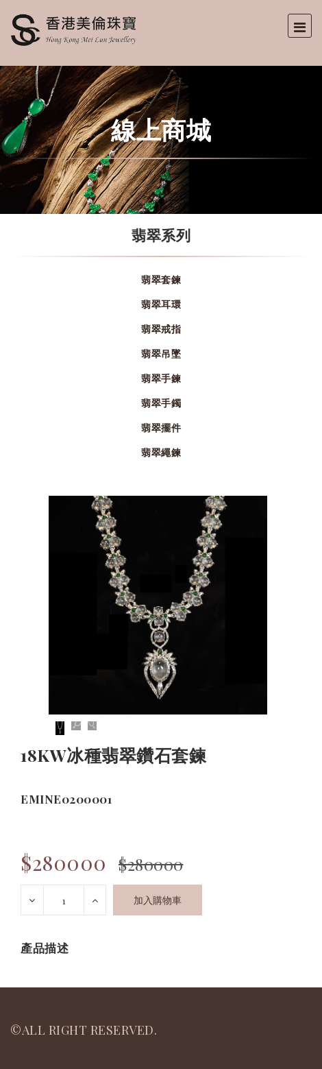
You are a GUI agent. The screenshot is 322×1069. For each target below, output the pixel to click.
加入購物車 (158, 899)
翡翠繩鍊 (161, 452)
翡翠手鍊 (161, 378)
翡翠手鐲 (161, 402)
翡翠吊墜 (161, 353)
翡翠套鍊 (161, 279)
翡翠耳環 (161, 304)
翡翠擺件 (161, 427)
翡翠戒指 (161, 328)
